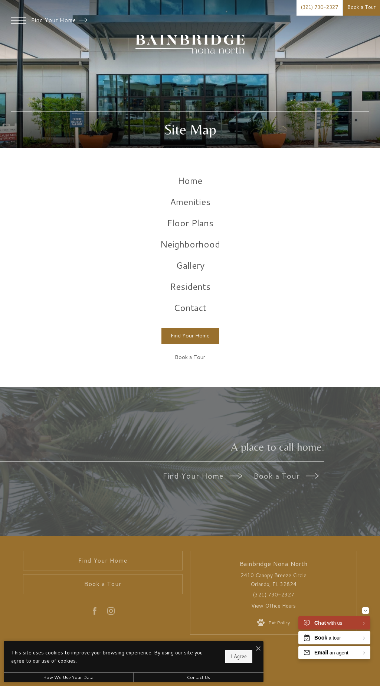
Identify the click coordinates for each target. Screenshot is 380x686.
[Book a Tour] (190, 357)
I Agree (239, 656)
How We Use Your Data (68, 677)
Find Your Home (59, 20)
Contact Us (198, 677)
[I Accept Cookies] (258, 648)
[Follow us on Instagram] (111, 612)
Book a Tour (286, 475)
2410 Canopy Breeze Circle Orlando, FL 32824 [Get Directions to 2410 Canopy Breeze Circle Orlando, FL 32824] (273, 580)
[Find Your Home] (190, 336)
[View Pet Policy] (273, 623)
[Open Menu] (18, 20)
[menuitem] (190, 180)
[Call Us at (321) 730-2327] (320, 8)
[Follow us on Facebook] (94, 612)
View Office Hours (273, 605)
